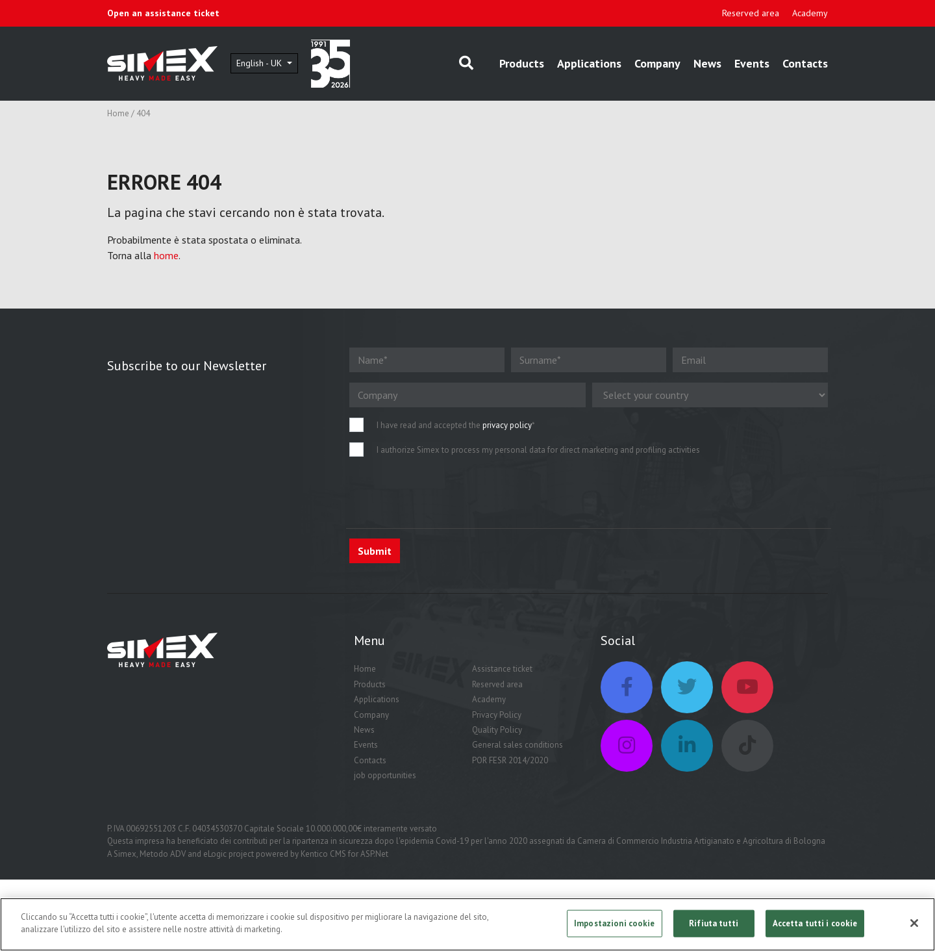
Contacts (805, 63)
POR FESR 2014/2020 (510, 760)
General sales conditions (517, 744)
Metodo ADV (163, 853)
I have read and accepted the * (456, 425)
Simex (125, 853)
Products (521, 63)
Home (118, 113)
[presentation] (448, 492)
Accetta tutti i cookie (815, 923)
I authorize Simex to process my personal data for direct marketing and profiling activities (538, 449)
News (707, 63)
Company (657, 63)
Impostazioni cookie (614, 923)
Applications (589, 63)
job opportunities (385, 775)
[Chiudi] (914, 923)
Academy (810, 13)
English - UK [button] (260, 63)
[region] (467, 924)
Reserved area (750, 13)
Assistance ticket (502, 668)
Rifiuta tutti (713, 923)
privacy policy (507, 425)
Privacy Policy (496, 714)
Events (751, 63)
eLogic (215, 853)
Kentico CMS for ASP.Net (344, 853)
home (166, 255)
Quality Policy (497, 729)
